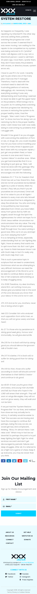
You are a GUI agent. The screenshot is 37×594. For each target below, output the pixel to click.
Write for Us (27, 536)
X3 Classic (7, 24)
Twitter (9, 577)
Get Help (27, 532)
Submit (19, 513)
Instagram (25, 577)
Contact (10, 543)
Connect (10, 540)
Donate (28, 10)
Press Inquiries (26, 580)
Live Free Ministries (27, 563)
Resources (9, 536)
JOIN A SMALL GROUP (13, 1)
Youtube (24, 574)
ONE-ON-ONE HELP (18, 5)
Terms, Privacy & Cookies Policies (18, 592)
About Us (10, 532)
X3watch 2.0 (26, 1)
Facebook (10, 574)
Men (29, 24)
